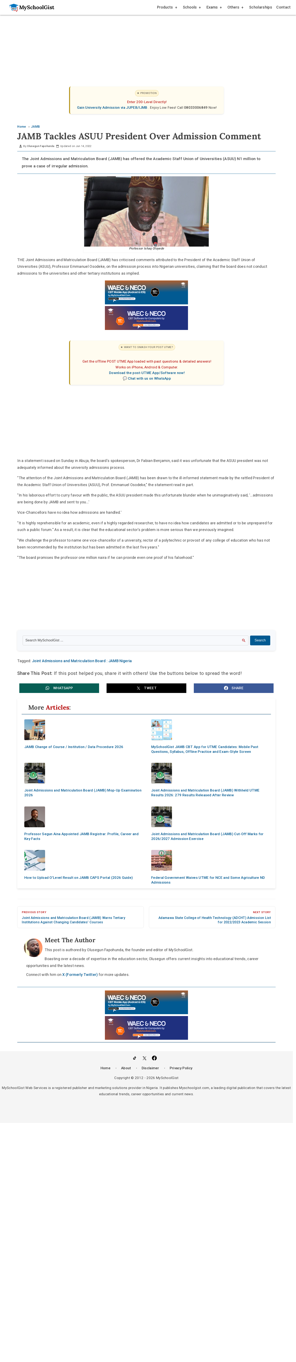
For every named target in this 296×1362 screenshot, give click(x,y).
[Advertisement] (142, 47)
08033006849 (196, 107)
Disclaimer (150, 1068)
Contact (283, 7)
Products (166, 8)
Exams (214, 8)
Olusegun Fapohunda (40, 146)
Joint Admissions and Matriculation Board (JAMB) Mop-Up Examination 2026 (82, 792)
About (126, 1068)
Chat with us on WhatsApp (149, 378)
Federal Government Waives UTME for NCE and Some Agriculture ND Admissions (208, 879)
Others (235, 8)
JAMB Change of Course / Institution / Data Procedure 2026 (73, 747)
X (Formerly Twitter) (80, 974)
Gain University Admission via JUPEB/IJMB (112, 107)
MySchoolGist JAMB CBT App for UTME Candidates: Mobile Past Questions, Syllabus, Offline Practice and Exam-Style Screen (204, 749)
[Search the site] (135, 640)
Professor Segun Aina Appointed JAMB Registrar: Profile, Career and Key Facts (81, 836)
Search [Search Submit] (260, 640)
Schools (191, 8)
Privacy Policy (181, 1068)
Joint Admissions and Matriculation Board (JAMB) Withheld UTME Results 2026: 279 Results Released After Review (205, 792)
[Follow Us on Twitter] (144, 1058)
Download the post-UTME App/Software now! (147, 373)
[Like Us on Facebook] (154, 1058)
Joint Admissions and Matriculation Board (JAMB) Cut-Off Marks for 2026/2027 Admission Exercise (207, 836)
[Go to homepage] (29, 7)
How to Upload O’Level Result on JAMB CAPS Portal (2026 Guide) (78, 877)
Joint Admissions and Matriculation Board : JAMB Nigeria (82, 661)
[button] (59, 688)
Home (106, 1068)
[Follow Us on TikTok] (134, 1058)
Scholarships (260, 7)
